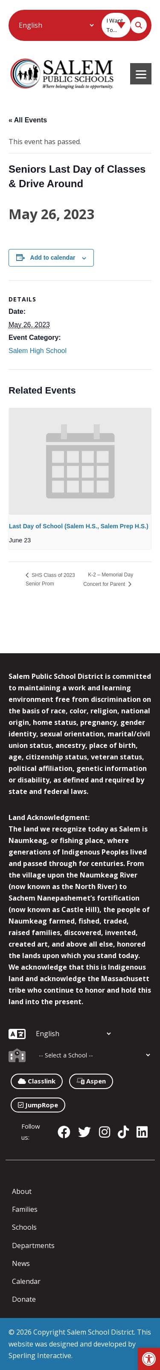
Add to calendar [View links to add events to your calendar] (53, 257)
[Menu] (140, 73)
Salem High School (38, 350)
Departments (33, 1245)
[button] (149, 1359)
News (21, 1263)
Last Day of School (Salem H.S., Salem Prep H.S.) (78, 526)
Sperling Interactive (40, 1355)
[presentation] (80, 461)
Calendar (26, 1281)
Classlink (36, 1081)
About (22, 1191)
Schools (24, 1227)
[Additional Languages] (56, 25)
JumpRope (38, 1105)
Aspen (91, 1081)
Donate (24, 1299)
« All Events (28, 120)
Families (25, 1209)
